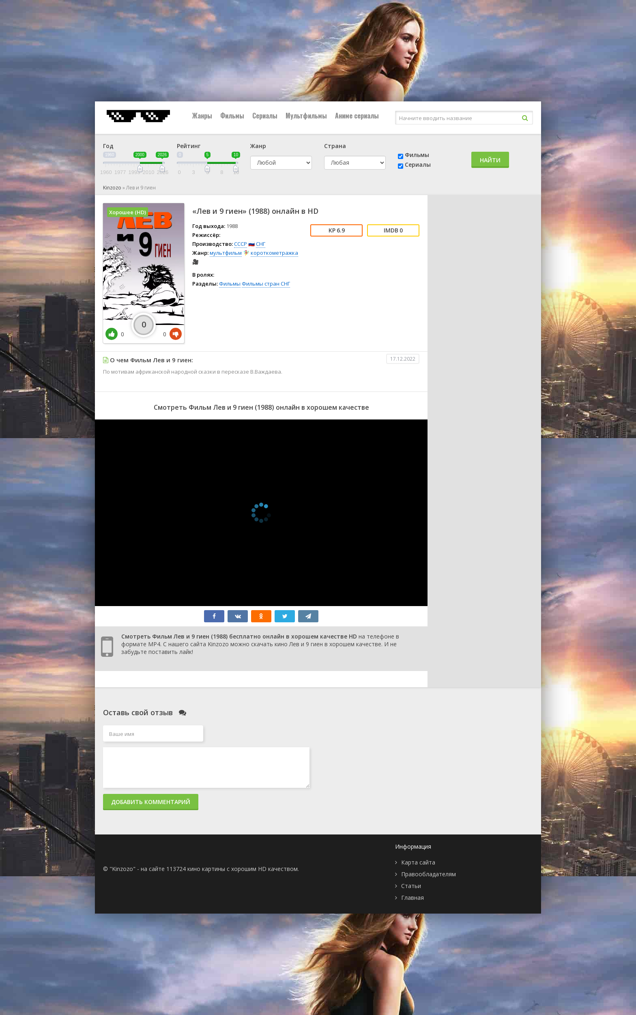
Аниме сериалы (357, 115)
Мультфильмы (306, 115)
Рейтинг (188, 146)
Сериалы (264, 115)
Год (108, 146)
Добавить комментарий (150, 802)
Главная (412, 897)
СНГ (260, 243)
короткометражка (274, 252)
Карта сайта (418, 862)
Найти (490, 160)
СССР (240, 243)
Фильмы (232, 115)
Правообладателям (428, 874)
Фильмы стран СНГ (266, 283)
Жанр (258, 146)
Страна (335, 146)
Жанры (202, 115)
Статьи (411, 886)
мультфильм (226, 252)
